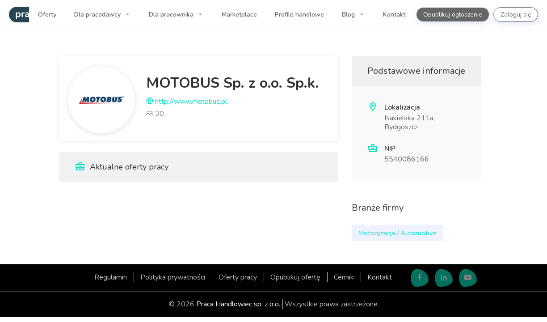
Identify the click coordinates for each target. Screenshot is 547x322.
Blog (349, 14)
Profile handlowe (299, 14)
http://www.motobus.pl (186, 101)
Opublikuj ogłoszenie (452, 14)
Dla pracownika (172, 14)
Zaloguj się (516, 14)
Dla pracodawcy (98, 14)
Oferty (47, 14)
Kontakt (394, 14)
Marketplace (239, 14)
